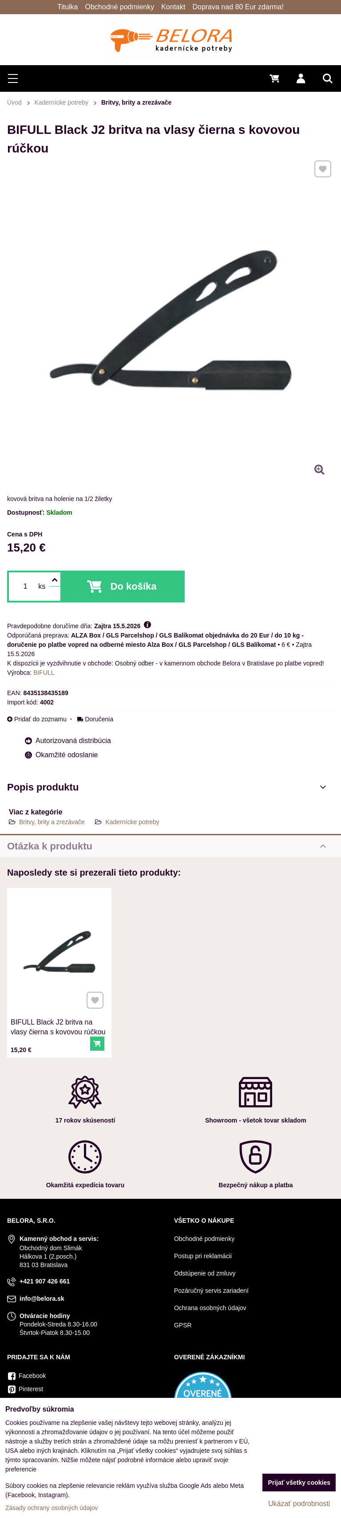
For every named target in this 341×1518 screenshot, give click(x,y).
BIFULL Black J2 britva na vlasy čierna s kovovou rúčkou (58, 1018)
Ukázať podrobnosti (299, 1503)
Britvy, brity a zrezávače (52, 822)
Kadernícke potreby (132, 822)
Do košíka (134, 586)
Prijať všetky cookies (299, 1482)
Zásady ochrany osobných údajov (51, 1507)
